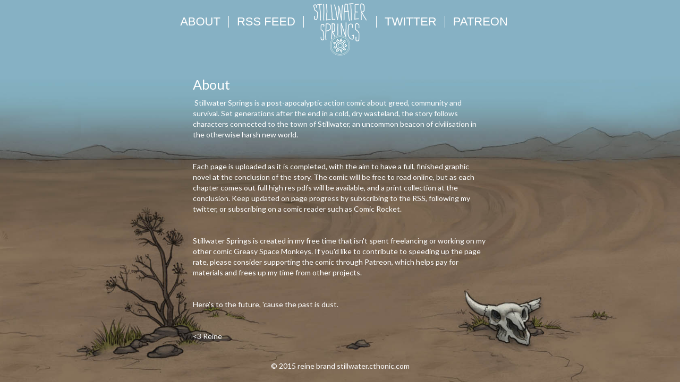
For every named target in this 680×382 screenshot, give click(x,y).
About (200, 22)
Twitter (411, 22)
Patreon (480, 22)
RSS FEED (266, 22)
